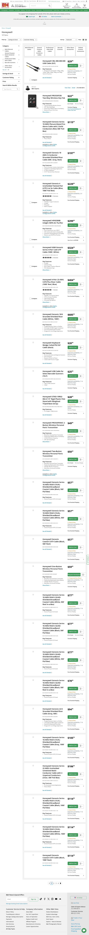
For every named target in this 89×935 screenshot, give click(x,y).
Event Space (49, 919)
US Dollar (78, 898)
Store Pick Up (75, 924)
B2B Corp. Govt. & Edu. (52, 917)
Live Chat (82, 1)
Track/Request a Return (13, 914)
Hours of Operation (31, 917)
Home (3, 28)
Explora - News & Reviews (53, 921)
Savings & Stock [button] (14, 39)
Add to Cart (73, 66)
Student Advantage (51, 914)
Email (73, 87)
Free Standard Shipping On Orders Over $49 (74, 109)
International (10, 921)
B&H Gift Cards (76, 926)
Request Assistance (74, 575)
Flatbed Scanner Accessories (80, 49)
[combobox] (15, 40)
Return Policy (10, 912)
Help (79, 1)
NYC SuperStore (67, 1)
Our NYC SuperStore (32, 914)
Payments (9, 919)
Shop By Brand (10, 926)
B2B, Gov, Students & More (16, 1)
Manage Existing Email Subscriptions (17, 903)
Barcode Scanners (60, 48)
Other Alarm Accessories (70, 48)
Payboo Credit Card (31, 919)
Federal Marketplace (52, 912)
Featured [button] (71, 39)
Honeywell (8, 28)
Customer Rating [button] (30, 39)
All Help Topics (10, 929)
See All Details (47, 77)
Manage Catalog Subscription (14, 917)
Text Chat (67, 87)
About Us (74, 1)
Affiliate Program (31, 921)
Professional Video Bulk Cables (49, 49)
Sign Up (33, 899)
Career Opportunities (32, 926)
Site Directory (10, 924)
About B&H (29, 912)
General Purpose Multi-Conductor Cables (39, 51)
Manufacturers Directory (33, 924)
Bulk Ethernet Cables (29, 48)
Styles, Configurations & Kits (50, 145)
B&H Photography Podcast (53, 924)
